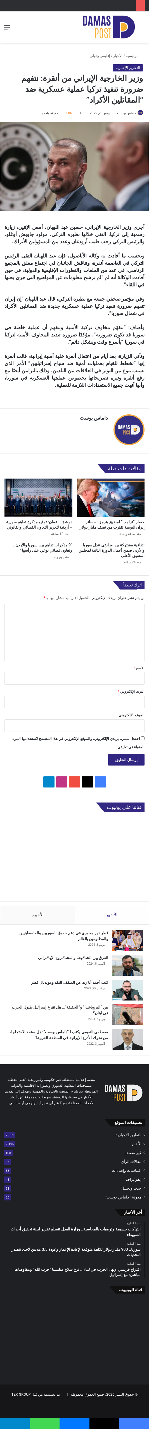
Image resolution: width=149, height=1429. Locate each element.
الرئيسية (134, 56)
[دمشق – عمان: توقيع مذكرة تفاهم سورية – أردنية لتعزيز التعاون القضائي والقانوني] (38, 495)
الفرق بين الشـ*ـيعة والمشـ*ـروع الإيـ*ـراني (73, 955)
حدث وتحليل (131, 1185)
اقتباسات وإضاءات (126, 1167)
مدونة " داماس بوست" (123, 1194)
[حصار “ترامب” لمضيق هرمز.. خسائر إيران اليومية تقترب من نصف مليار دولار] (111, 495)
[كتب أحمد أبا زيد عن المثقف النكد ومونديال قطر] (127, 987)
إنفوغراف (133, 1176)
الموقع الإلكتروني (132, 712)
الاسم (139, 665)
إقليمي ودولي (100, 56)
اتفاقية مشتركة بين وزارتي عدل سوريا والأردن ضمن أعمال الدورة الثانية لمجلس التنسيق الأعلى (112, 547)
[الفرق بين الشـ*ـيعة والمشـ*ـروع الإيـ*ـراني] (127, 962)
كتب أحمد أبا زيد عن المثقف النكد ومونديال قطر (69, 979)
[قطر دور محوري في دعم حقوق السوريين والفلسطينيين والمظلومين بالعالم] (127, 937)
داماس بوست (126, 113)
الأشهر (112, 912)
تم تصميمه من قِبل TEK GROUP (35, 1392)
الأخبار (117, 56)
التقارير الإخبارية (128, 68)
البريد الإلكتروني (131, 689)
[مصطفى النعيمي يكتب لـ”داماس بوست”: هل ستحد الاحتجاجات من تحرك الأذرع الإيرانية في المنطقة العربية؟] (127, 1036)
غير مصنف (132, 1150)
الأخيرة (38, 912)
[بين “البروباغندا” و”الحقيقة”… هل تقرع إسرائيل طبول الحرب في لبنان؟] (127, 1012)
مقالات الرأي (131, 1158)
